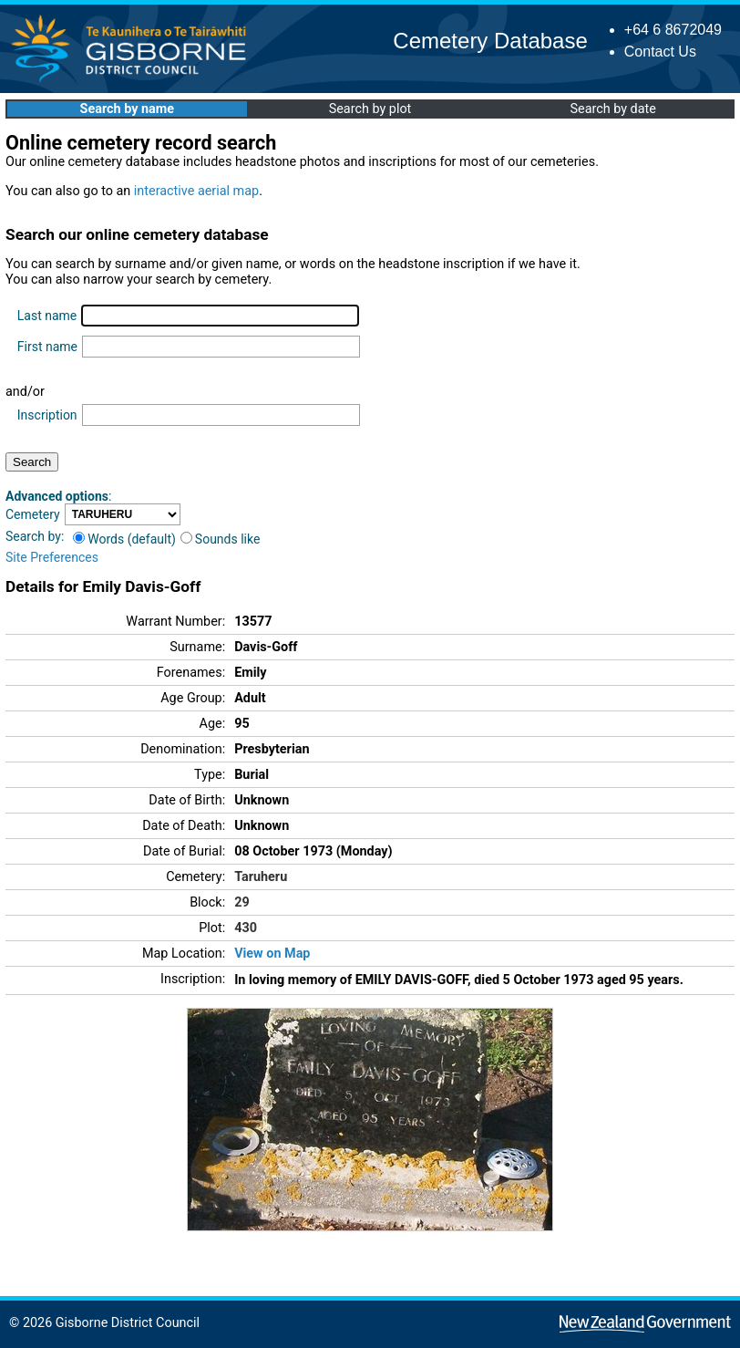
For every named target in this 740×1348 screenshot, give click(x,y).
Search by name (127, 109)
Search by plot (370, 109)
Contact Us (660, 51)
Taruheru (260, 877)
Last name (47, 315)
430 (245, 928)
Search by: (34, 536)
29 (242, 902)
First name (47, 346)
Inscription (47, 415)
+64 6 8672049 (673, 29)
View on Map (272, 953)
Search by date (612, 109)
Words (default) (124, 539)
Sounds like (220, 539)
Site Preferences (51, 557)
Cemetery (32, 514)
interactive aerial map (196, 191)
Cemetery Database (490, 40)
